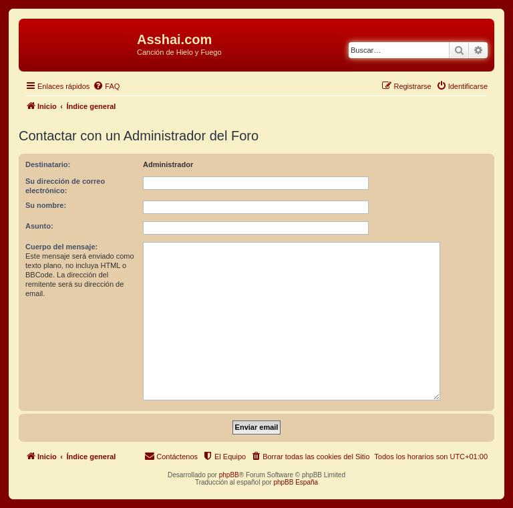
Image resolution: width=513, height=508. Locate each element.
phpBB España (295, 482)
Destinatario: (47, 164)
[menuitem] (106, 86)
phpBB (229, 475)
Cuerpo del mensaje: (61, 247)
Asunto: (39, 226)
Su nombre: (45, 205)
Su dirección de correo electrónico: (65, 186)
